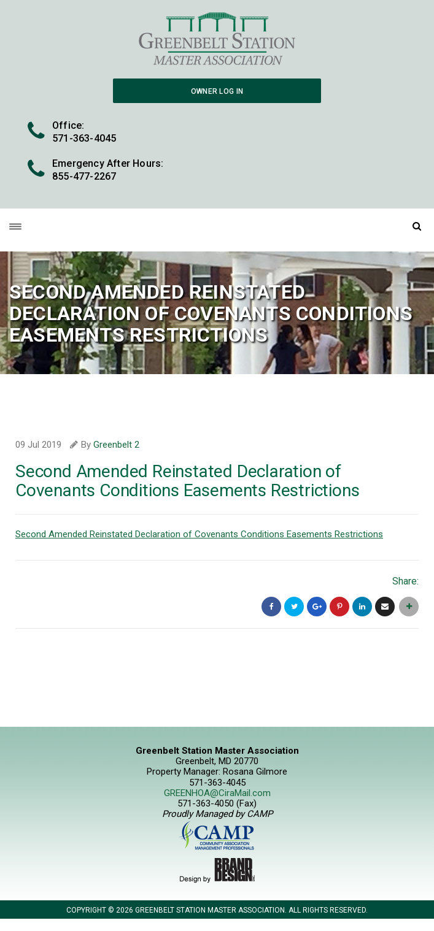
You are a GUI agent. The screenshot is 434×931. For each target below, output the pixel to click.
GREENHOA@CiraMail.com (217, 793)
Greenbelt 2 (116, 444)
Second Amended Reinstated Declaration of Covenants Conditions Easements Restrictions (199, 534)
